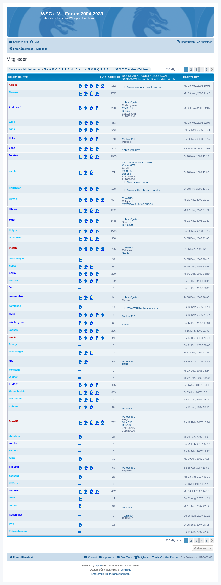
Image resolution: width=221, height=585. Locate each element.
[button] (212, 69)
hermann (14, 369)
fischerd (14, 475)
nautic (12, 171)
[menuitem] (34, 42)
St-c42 (125, 253)
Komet (125, 324)
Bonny (13, 344)
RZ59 (125, 364)
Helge (12, 138)
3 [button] (196, 69)
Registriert (191, 77)
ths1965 (13, 384)
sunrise (13, 443)
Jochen (13, 329)
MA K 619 (127, 108)
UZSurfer (14, 483)
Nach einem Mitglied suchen (25, 69)
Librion (13, 209)
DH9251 (126, 110)
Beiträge (114, 77)
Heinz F (13, 265)
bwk (11, 523)
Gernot (13, 497)
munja (12, 337)
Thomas (14, 92)
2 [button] (191, 69)
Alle (45, 69)
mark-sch (14, 490)
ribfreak (13, 406)
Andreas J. (15, 107)
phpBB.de (126, 569)
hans (12, 129)
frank (12, 219)
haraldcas (15, 305)
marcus (13, 280)
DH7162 (126, 425)
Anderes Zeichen (138, 69)
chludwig (14, 436)
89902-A (127, 170)
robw (12, 457)
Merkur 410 (128, 139)
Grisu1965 (15, 237)
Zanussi (14, 450)
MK (11, 360)
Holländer (15, 187)
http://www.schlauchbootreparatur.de (142, 190)
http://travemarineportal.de (137, 182)
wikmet (13, 376)
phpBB (98, 565)
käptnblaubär (17, 391)
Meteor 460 (128, 361)
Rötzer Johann (18, 531)
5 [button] (207, 69)
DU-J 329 (127, 224)
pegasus (14, 466)
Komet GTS (128, 165)
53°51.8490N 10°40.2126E (137, 162)
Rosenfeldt (15, 514)
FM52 (12, 314)
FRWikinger (16, 351)
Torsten (13, 155)
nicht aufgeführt (131, 102)
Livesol (13, 198)
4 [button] (201, 69)
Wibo (12, 121)
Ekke (12, 147)
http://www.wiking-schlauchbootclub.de (144, 87)
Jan (11, 287)
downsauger (16, 258)
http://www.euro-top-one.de (137, 204)
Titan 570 (127, 198)
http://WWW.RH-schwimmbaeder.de (142, 308)
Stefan (13, 248)
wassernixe (16, 296)
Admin (13, 84)
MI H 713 (127, 422)
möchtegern (16, 322)
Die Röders (15, 398)
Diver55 (13, 421)
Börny (12, 272)
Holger (13, 230)
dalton (13, 505)
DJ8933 (126, 173)
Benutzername (18, 77)
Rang (103, 77)
